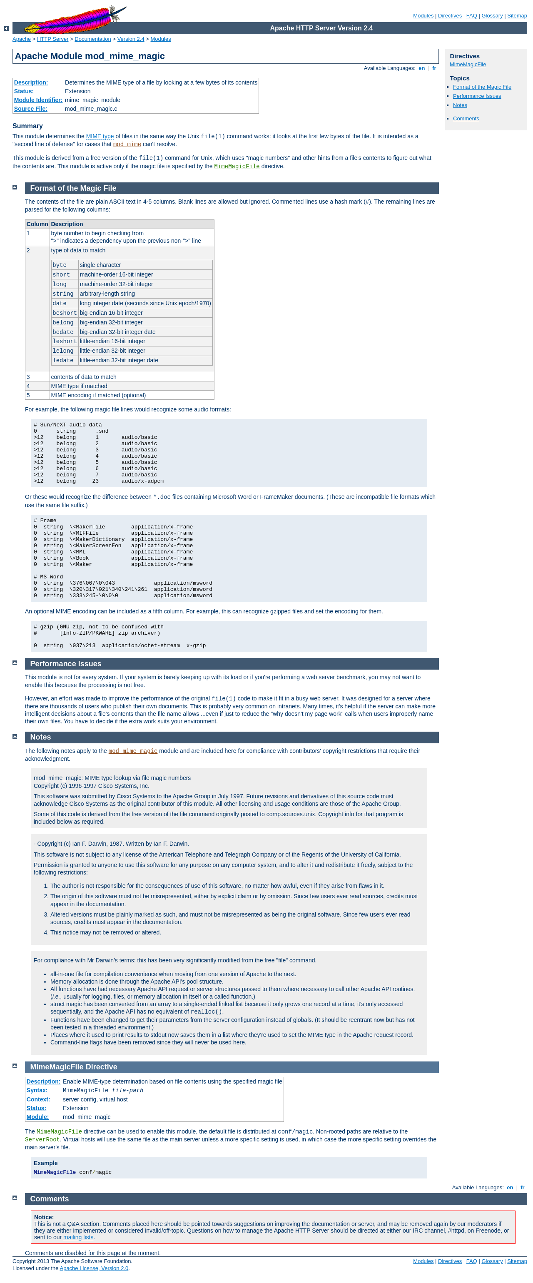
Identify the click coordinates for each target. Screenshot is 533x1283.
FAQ (471, 15)
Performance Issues (477, 96)
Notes (460, 105)
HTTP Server (53, 39)
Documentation (93, 39)
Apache (21, 39)
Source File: (30, 108)
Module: (38, 1117)
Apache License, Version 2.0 (94, 1268)
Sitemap (517, 15)
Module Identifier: (38, 100)
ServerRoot (42, 1139)
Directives (450, 15)
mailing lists (78, 1237)
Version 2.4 (130, 39)
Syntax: (37, 1090)
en (421, 68)
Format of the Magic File (482, 87)
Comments (466, 118)
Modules (423, 15)
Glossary (492, 15)
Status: (24, 91)
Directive (101, 1067)
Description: (31, 82)
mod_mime (127, 144)
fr (434, 68)
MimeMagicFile (237, 166)
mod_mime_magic (133, 751)
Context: (38, 1099)
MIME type (100, 136)
